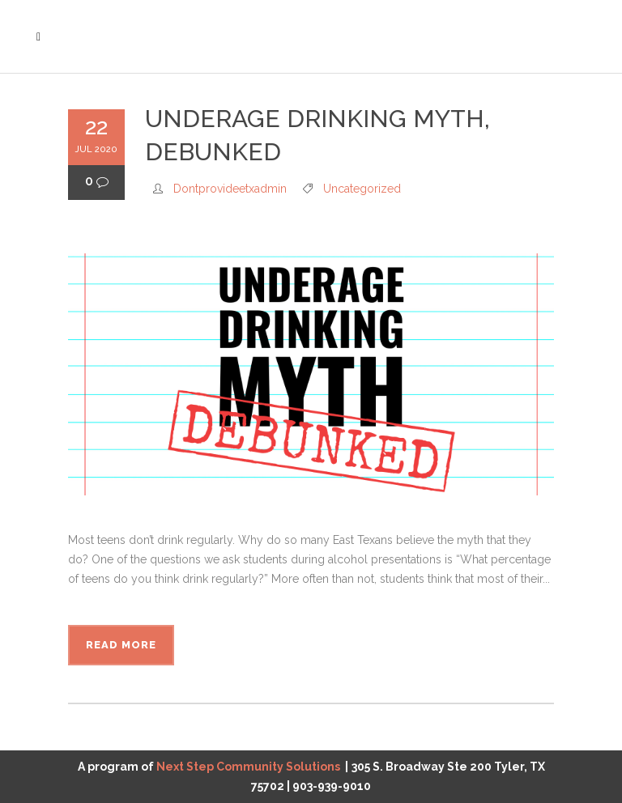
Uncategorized (362, 188)
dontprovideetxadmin (230, 188)
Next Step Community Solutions (248, 766)
